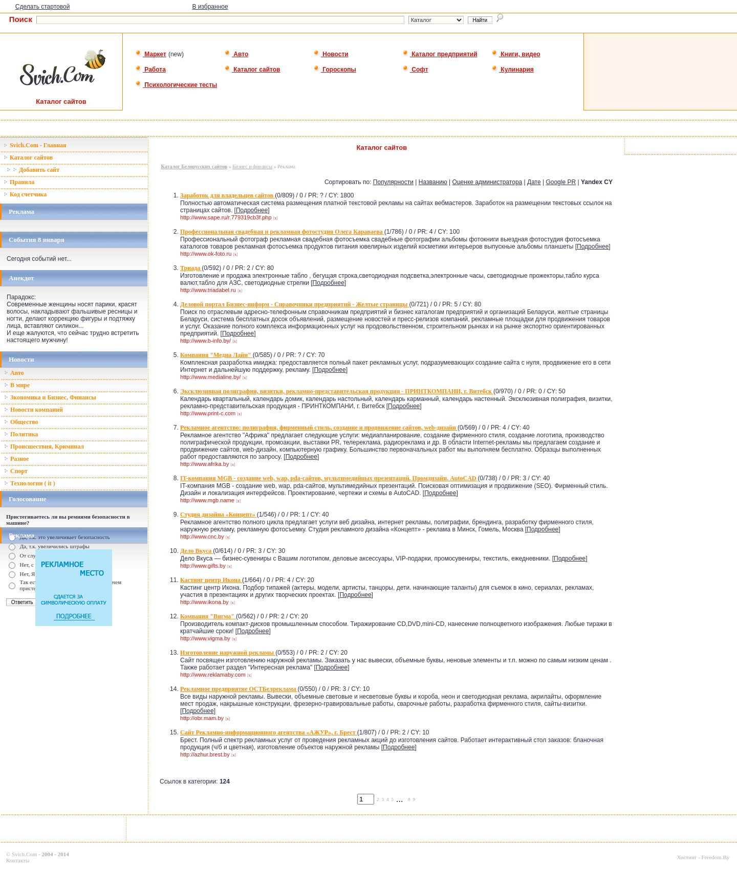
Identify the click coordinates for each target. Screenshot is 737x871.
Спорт (16, 471)
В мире (17, 385)
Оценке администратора (487, 182)
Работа (150, 69)
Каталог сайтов (252, 69)
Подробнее (252, 210)
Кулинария (512, 69)
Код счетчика (25, 194)
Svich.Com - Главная (35, 145)
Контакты (17, 860)
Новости (331, 54)
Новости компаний (33, 409)
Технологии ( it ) (29, 483)
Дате (534, 182)
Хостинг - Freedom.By (703, 857)
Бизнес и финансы (252, 166)
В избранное (210, 6)
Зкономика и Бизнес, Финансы (50, 397)
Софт (415, 69)
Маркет (150, 54)
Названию (433, 182)
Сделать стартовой (42, 6)
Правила (19, 182)
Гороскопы (334, 69)
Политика (21, 434)
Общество (21, 422)
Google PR (561, 182)
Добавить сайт (33, 169)
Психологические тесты (176, 84)
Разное (16, 458)
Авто (236, 54)
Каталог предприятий (440, 54)
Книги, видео (515, 54)
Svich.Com (24, 854)
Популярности (393, 182)
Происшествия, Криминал (44, 446)
